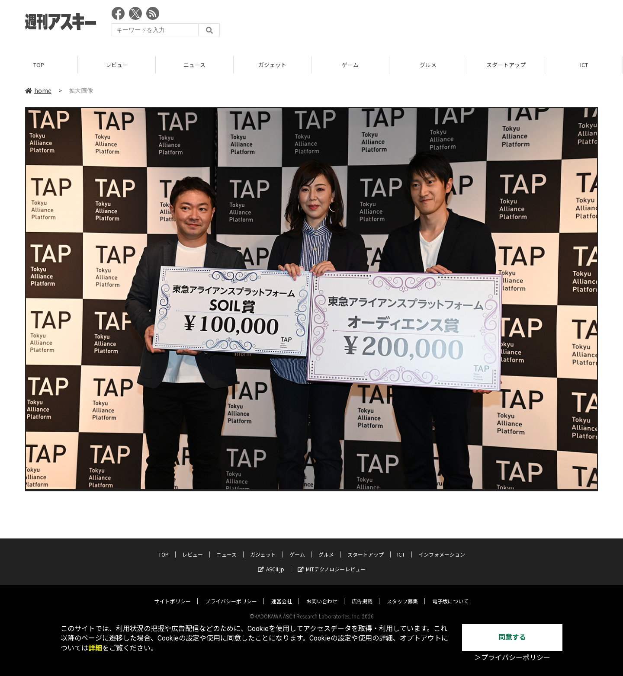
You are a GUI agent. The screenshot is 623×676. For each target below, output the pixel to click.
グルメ (428, 65)
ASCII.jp (271, 560)
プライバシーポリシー (231, 592)
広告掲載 (362, 592)
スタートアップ (506, 65)
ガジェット (272, 65)
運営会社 (281, 592)
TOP (38, 65)
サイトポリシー (172, 592)
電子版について (450, 592)
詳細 (95, 648)
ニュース (194, 65)
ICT (584, 65)
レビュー (117, 65)
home (38, 90)
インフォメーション (441, 546)
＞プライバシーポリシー (512, 658)
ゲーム (350, 65)
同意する (512, 637)
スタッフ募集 (402, 592)
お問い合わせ (321, 592)
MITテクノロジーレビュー (332, 560)
